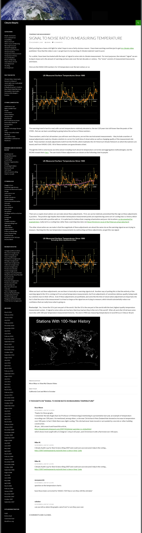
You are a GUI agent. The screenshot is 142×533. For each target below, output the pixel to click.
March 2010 (8, 422)
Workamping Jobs (9, 285)
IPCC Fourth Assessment (11, 120)
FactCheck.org (8, 235)
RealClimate (8, 118)
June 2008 (7, 478)
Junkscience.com (9, 193)
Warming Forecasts (10, 46)
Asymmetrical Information (12, 201)
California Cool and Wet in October (83, 390)
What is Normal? (9, 42)
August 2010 (8, 408)
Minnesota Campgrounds (12, 263)
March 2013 (8, 344)
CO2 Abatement (9, 64)
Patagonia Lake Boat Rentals (12, 299)
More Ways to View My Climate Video (83, 381)
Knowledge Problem (10, 166)
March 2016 (8, 312)
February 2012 (8, 371)
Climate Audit (8, 116)
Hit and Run (7, 211)
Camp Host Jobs (9, 277)
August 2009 (8, 440)
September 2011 (9, 373)
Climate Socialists (9, 52)
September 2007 (9, 502)
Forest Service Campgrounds (13, 301)
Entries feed (8, 516)
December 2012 (9, 347)
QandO (6, 219)
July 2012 (7, 360)
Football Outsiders (10, 221)
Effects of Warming (10, 60)
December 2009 (9, 430)
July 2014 (7, 331)
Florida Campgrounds (10, 271)
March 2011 (8, 390)
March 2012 (8, 368)
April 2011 (7, 387)
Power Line (7, 195)
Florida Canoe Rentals (10, 269)
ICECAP (6, 126)
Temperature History (10, 56)
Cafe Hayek (7, 170)
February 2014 (8, 336)
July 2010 (7, 411)
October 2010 (8, 403)
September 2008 (9, 470)
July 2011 (7, 379)
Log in (6, 513)
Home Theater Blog (10, 233)
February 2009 (8, 456)
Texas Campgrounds (10, 257)
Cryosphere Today (9, 136)
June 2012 (7, 363)
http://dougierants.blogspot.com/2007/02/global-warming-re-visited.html (63, 429)
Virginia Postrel (9, 229)
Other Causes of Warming (12, 44)
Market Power (8, 158)
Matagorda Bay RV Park (11, 295)
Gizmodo (7, 203)
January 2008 (8, 491)
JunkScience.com (9, 106)
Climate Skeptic (11, 22)
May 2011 (7, 384)
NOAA (6, 110)
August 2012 (8, 357)
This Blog (7, 66)
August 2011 (8, 376)
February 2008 (8, 488)
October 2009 (8, 435)
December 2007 (9, 494)
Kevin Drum (8, 209)
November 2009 (9, 432)
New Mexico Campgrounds (12, 259)
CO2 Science (8, 112)
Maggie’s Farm (8, 185)
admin (48, 42)
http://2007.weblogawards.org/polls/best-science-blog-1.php (58, 450)
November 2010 (9, 400)
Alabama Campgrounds (11, 255)
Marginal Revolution (10, 156)
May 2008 (7, 480)
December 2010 (9, 398)
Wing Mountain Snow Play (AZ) (13, 275)
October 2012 (8, 352)
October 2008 (8, 467)
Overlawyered (8, 154)
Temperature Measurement (39, 34)
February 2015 (8, 323)
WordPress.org (9, 521)
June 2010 (7, 414)
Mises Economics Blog (11, 172)
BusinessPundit (9, 168)
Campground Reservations (12, 251)
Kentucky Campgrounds (11, 281)
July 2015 (7, 320)
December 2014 (9, 325)
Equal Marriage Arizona (11, 187)
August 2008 (8, 472)
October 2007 (8, 499)
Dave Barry (7, 205)
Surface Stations (9, 114)
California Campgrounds (11, 265)
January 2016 (8, 317)
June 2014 (7, 333)
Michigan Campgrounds (11, 261)
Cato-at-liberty (8, 207)
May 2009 (7, 448)
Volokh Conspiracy (9, 197)
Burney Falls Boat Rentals (12, 293)
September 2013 (9, 341)
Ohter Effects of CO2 (10, 62)
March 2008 (8, 486)
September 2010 (9, 406)
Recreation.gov (8, 279)
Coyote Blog (8, 160)
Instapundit (7, 217)
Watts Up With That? (10, 108)
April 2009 (7, 451)
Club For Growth (9, 174)
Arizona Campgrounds (11, 267)
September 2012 (9, 355)
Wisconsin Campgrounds (11, 253)
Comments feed (9, 518)
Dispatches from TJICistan (12, 237)
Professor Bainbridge (10, 231)
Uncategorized (8, 68)
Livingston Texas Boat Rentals (13, 273)
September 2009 (9, 438)
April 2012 (7, 365)
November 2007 (9, 496)
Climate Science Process (11, 50)
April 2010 (7, 419)
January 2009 (8, 459)
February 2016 (8, 315)
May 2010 (7, 416)
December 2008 (9, 462)
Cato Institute (8, 227)
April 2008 (7, 483)
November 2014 (9, 328)
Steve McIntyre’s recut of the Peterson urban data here (107, 222)
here (46, 152)
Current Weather (9, 58)
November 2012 (9, 349)
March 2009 (8, 454)
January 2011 (8, 395)
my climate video (127, 48)
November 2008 (9, 464)
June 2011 (7, 381)
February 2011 (8, 392)
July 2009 (7, 443)
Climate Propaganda (10, 48)
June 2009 (7, 446)
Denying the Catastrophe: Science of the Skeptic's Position (11, 93)
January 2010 (8, 427)
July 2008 (7, 475)
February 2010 (8, 424)
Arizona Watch (8, 239)
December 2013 (9, 339)
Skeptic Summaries (10, 36)
